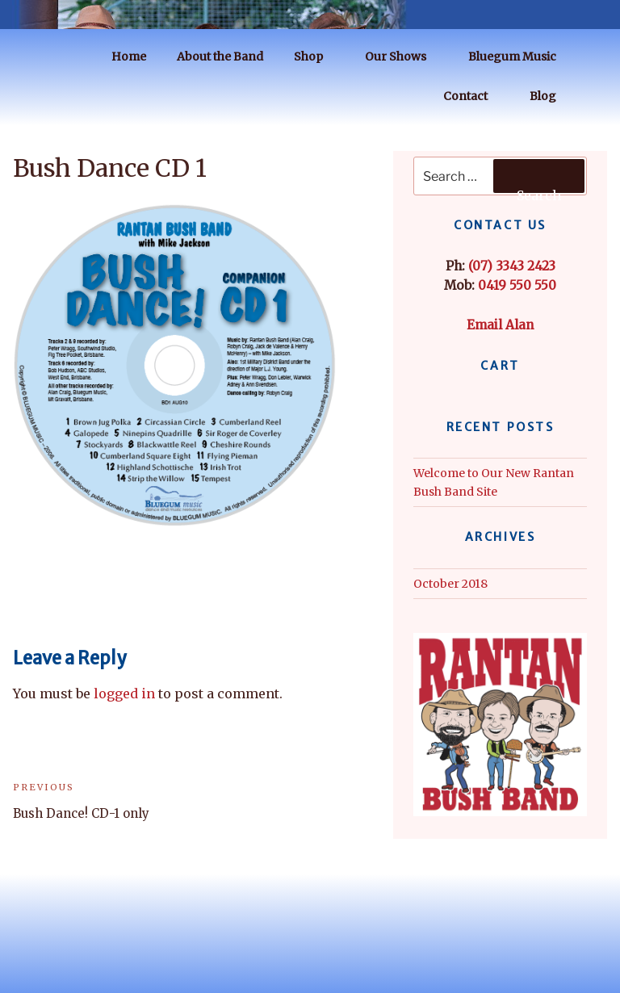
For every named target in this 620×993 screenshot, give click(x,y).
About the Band (220, 56)
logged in (124, 693)
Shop (316, 56)
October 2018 (450, 583)
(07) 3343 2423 (511, 266)
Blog (551, 96)
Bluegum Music (520, 56)
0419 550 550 (517, 285)
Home (128, 56)
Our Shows (403, 56)
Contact (473, 96)
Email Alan (500, 325)
